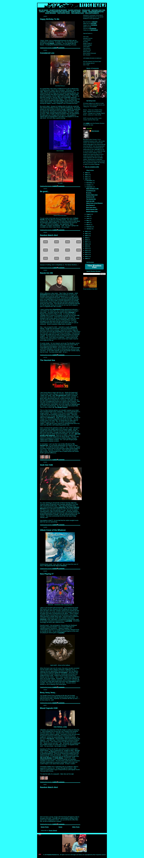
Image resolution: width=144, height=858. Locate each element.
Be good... (44, 191)
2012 (86, 252)
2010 (86, 256)
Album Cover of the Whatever (53, 530)
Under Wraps (59, 758)
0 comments (61, 47)
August (88, 214)
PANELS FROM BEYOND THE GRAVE (58, 11)
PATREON (94, 25)
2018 (86, 240)
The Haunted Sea (47, 360)
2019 (86, 237)
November (89, 182)
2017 (86, 242)
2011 (86, 254)
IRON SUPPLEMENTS (92, 13)
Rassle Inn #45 (46, 273)
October (88, 185)
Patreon (52, 43)
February (89, 226)
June (88, 218)
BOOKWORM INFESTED (96, 11)
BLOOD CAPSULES (74, 10)
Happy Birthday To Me (49, 19)
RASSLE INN (86, 10)
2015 (86, 246)
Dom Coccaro (95, 131)
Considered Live (47, 53)
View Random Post (94, 266)
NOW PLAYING (75, 11)
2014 (86, 248)
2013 (86, 250)
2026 (86, 172)
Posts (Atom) (53, 830)
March (88, 224)
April (87, 222)
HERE (87, 123)
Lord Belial (68, 621)
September (89, 187)
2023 (86, 179)
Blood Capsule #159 (48, 708)
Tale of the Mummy (46, 758)
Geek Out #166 (46, 465)
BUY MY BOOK (43, 10)
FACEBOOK (92, 28)
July (87, 216)
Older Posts (76, 827)
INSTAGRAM (94, 30)
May (87, 220)
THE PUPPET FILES (63, 13)
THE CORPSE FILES (77, 13)
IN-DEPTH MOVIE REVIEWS (58, 10)
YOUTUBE (93, 23)
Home (60, 827)
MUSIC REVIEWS (50, 13)
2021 (86, 233)
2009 (86, 258)
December (89, 180)
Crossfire (61, 632)
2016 (86, 244)
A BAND (84, 11)
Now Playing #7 (47, 574)
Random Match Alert (49, 235)
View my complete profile (92, 167)
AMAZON (94, 22)
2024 (86, 177)
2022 (86, 231)
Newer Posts (45, 827)
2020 (86, 235)
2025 (86, 174)
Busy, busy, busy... (48, 692)
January (88, 228)
